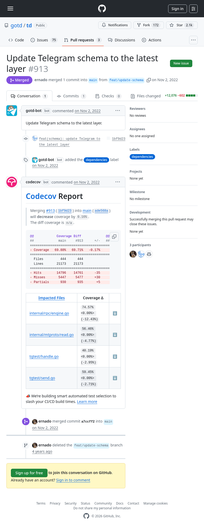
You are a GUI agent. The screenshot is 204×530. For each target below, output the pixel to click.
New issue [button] (181, 63)
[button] (149, 79)
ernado (41, 79)
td (29, 25)
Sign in (178, 8)
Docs (120, 503)
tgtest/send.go (42, 377)
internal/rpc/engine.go (49, 313)
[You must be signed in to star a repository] (182, 25)
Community (103, 503)
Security (70, 503)
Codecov (41, 196)
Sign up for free (29, 472)
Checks (108, 96)
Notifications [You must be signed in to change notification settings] (115, 25)
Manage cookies (155, 503)
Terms (41, 503)
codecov (33, 181)
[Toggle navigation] (10, 8)
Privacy (55, 503)
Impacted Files (52, 297)
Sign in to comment (73, 480)
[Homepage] (102, 8)
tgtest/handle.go (44, 356)
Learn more (87, 401)
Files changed (150, 96)
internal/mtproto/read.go (51, 334)
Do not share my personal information (102, 508)
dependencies (96, 160)
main (87, 210)
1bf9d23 (118, 139)
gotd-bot (33, 110)
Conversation (29, 96)
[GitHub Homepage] (86, 516)
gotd (16, 25)
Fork (148, 25)
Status (85, 503)
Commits (71, 96)
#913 (50, 210)
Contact (133, 503)
